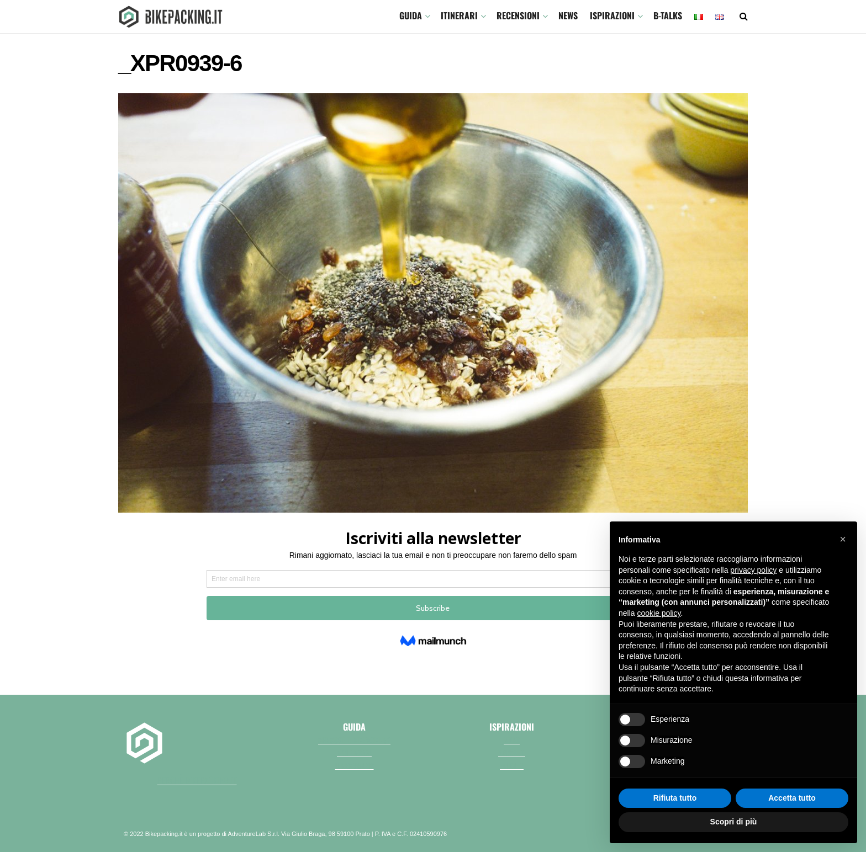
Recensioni (518, 15)
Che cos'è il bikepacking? (354, 740)
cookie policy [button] (658, 613)
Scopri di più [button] (733, 821)
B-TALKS (667, 15)
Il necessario (354, 765)
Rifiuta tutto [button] (675, 798)
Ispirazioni (612, 15)
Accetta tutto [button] (792, 798)
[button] (843, 539)
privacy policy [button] (753, 570)
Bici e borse (354, 752)
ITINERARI (459, 15)
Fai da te (512, 765)
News (568, 15)
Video (512, 740)
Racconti (511, 752)
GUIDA (410, 15)
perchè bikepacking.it (197, 780)
